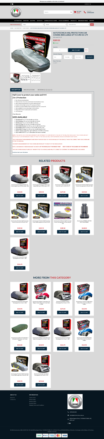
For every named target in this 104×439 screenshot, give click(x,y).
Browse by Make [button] (83, 20)
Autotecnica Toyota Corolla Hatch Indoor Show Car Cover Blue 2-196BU (84, 303)
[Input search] (57, 12)
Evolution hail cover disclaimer (20, 152)
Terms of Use (32, 397)
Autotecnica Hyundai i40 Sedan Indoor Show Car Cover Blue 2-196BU (84, 339)
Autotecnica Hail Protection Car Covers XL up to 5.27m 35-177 (62, 185)
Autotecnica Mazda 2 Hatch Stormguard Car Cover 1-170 (63, 302)
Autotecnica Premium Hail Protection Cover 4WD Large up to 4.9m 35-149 (41, 221)
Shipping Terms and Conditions (36, 405)
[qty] (57, 57)
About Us (12, 397)
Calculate (90, 57)
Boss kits (39, 20)
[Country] (68, 57)
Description (15, 90)
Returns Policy (32, 401)
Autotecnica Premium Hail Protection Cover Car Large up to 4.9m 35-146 (84, 185)
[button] (86, 50)
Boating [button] (32, 20)
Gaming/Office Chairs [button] (50, 20)
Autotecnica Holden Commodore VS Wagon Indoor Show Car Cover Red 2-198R (41, 303)
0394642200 (90, 12)
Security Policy (32, 403)
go (92, 24)
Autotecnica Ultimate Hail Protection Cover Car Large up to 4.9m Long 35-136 (62, 222)
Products (74, 20)
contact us (88, 4)
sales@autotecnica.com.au (77, 415)
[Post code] (79, 57)
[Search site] (71, 12)
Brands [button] (92, 20)
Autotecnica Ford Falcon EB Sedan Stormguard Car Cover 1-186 (20, 302)
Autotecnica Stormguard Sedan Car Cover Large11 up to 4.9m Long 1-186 (20, 185)
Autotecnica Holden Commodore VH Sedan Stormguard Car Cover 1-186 (41, 338)
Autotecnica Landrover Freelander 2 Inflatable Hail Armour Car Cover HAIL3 (19, 339)
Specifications (29, 90)
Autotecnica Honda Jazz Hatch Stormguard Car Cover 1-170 (41, 374)
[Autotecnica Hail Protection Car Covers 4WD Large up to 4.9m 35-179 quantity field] (60, 50)
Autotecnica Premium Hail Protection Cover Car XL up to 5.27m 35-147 (20, 221)
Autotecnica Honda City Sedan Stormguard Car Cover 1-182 (63, 338)
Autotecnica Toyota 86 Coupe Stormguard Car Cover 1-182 (20, 257)
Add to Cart (76, 50)
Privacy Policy (32, 399)
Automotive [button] (18, 20)
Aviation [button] (26, 20)
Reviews (45, 90)
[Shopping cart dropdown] (77, 12)
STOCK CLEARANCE (64, 20)
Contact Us (13, 399)
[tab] (16, 90)
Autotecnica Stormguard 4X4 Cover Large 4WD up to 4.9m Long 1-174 (41, 185)
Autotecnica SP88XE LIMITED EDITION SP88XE (84, 221)
